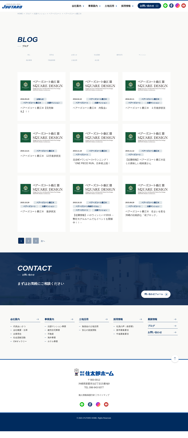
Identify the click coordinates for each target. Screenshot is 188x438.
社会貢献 (89, 55)
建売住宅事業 (54, 337)
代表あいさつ (19, 333)
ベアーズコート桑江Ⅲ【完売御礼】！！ (34, 112)
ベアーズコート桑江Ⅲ (25, 108)
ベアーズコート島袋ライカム (84, 217)
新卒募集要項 (122, 337)
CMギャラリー (20, 348)
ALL (21, 55)
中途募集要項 (122, 340)
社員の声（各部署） (125, 333)
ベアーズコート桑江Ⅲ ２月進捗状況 (148, 112)
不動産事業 (21, 60)
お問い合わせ (147, 6)
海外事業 (157, 55)
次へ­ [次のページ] (36, 248)
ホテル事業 (53, 348)
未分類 (67, 60)
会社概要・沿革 (20, 337)
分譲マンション (46, 108)
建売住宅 (112, 55)
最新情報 (152, 326)
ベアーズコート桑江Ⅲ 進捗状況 (30, 222)
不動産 (51, 340)
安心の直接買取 (89, 337)
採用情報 (126, 6)
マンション (135, 55)
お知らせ (66, 55)
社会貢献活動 (19, 344)
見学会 (44, 55)
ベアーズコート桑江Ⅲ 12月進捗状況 (33, 161)
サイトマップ (103, 402)
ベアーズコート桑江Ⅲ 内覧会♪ (87, 112)
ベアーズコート (79, 108)
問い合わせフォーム (161, 301)
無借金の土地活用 (90, 333)
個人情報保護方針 (87, 402)
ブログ (151, 332)
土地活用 (109, 6)
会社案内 (76, 6)
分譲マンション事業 (57, 333)
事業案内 (93, 6)
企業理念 (17, 340)
